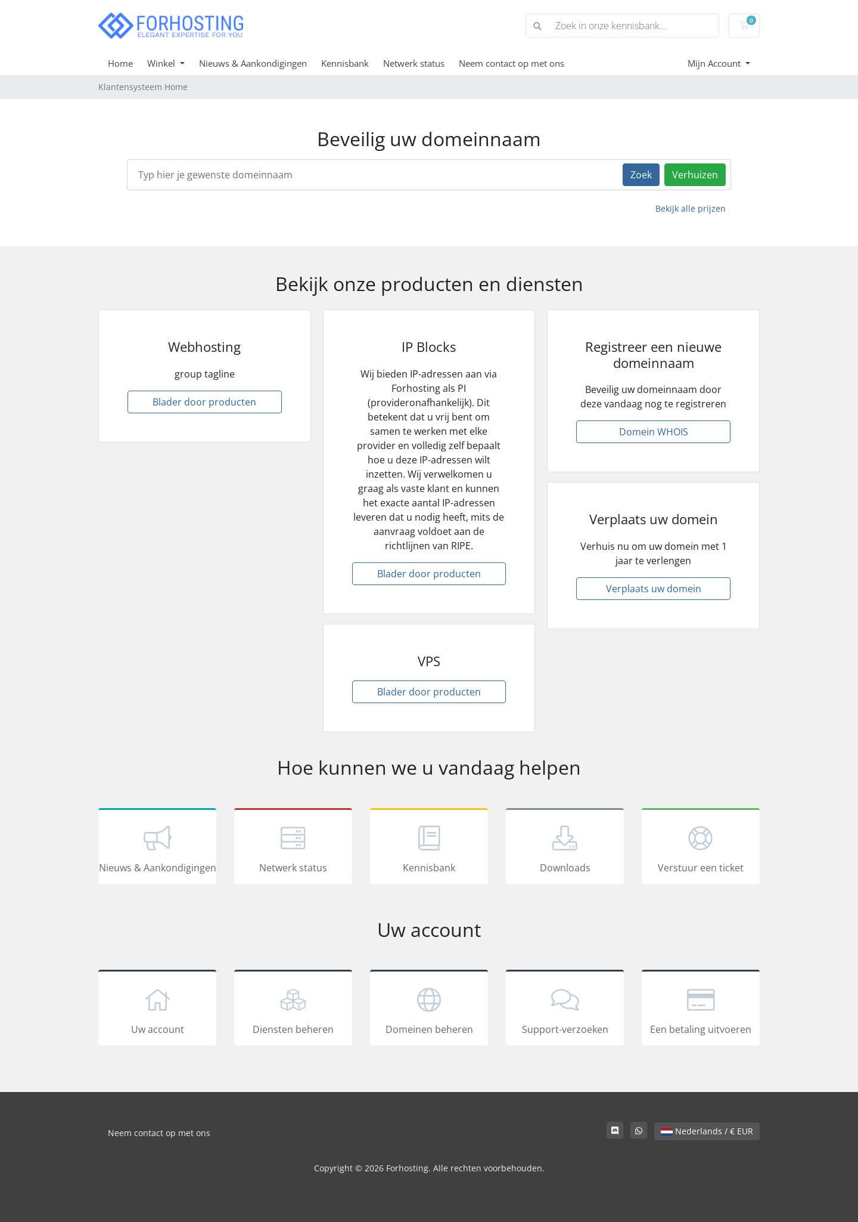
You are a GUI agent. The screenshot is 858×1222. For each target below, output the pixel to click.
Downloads (565, 848)
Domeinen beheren (429, 1009)
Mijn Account (715, 63)
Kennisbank (345, 63)
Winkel (162, 63)
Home (120, 63)
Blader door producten (204, 402)
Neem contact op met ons (511, 63)
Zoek (641, 174)
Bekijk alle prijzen (690, 208)
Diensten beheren (293, 1009)
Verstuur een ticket (701, 848)
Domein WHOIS (653, 431)
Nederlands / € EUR (707, 1131)
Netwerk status (413, 63)
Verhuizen (695, 174)
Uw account (157, 1009)
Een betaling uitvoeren (701, 1009)
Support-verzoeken (565, 1009)
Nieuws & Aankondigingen (253, 63)
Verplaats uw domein (653, 588)
